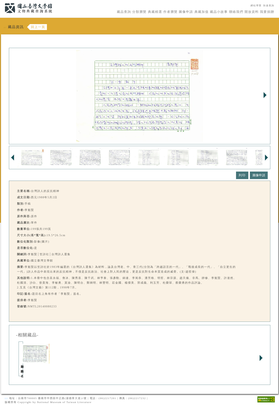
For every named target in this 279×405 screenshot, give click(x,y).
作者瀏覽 (170, 11)
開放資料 (252, 11)
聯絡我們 (236, 11)
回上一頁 (38, 27)
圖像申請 (186, 11)
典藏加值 (201, 11)
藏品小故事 (219, 11)
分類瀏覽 (139, 11)
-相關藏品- (27, 335)
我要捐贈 (267, 11)
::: (2, 2)
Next (265, 95)
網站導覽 (256, 5)
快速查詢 (268, 5)
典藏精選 (155, 11)
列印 (242, 175)
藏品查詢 (124, 11)
